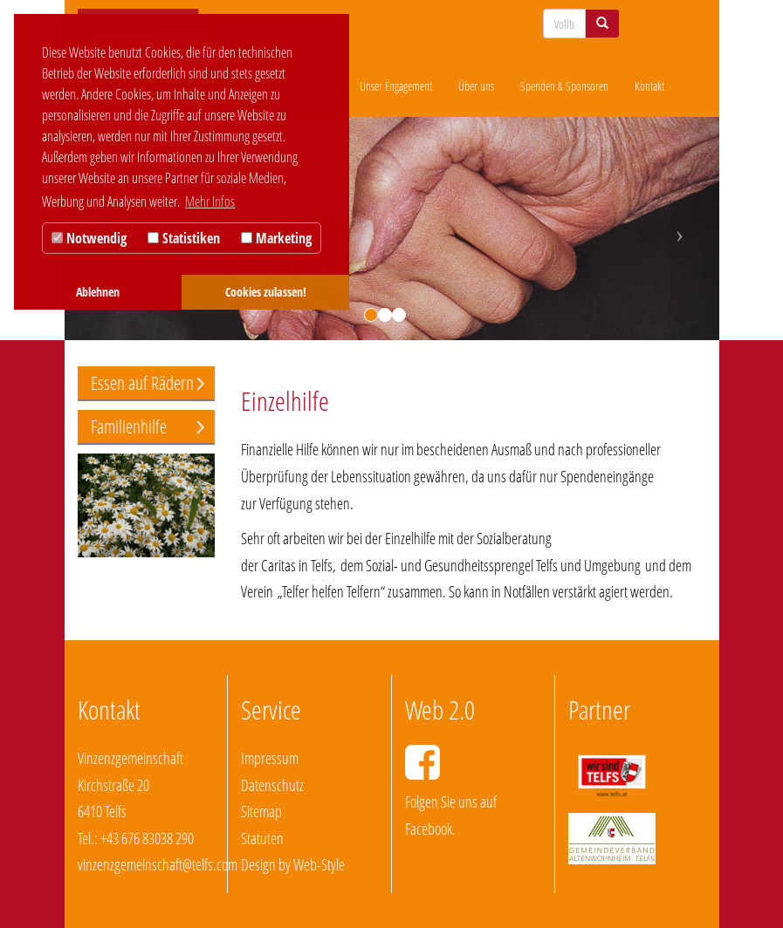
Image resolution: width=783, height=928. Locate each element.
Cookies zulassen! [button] (265, 291)
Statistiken (184, 238)
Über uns (476, 86)
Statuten (262, 838)
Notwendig (89, 238)
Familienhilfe (129, 426)
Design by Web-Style (293, 864)
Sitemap (261, 811)
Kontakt (649, 86)
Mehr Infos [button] (210, 201)
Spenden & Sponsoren (564, 86)
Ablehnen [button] (98, 291)
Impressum (270, 757)
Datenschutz (272, 784)
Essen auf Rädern (142, 383)
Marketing (276, 238)
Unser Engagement (396, 86)
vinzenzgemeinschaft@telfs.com (157, 864)
